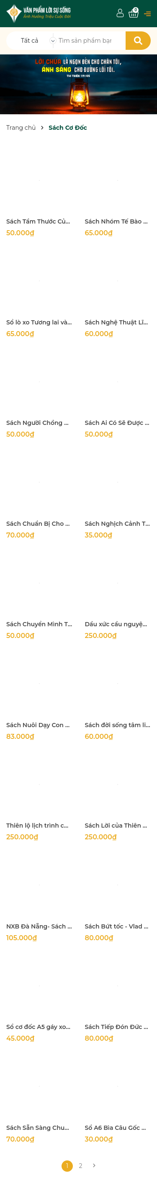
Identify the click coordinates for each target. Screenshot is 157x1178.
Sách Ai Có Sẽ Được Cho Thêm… (118, 423)
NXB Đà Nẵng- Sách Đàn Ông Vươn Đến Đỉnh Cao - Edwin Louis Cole (39, 926)
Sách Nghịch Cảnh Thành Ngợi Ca (118, 523)
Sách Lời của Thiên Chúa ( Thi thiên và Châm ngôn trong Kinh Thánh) (118, 825)
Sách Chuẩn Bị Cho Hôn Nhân (39, 523)
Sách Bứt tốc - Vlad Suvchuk (118, 926)
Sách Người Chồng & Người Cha (39, 423)
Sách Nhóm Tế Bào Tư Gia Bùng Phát (118, 221)
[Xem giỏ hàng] (133, 13)
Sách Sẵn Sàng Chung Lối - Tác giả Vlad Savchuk (39, 1128)
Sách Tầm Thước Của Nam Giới (39, 221)
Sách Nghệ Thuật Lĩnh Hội (118, 322)
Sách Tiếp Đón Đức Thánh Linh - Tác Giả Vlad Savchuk (118, 1027)
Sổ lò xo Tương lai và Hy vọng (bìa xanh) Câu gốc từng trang (39, 322)
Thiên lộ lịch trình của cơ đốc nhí (39, 825)
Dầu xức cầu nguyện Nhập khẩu (118, 624)
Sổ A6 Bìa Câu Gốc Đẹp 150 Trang (118, 1128)
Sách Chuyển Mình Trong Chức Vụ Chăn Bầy (39, 624)
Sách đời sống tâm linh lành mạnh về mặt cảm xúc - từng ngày (118, 725)
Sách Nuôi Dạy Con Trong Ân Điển (39, 725)
